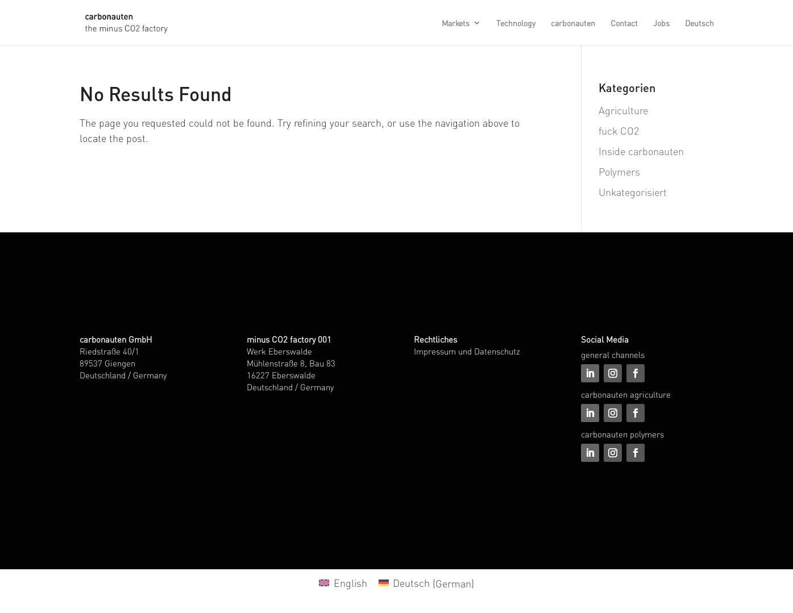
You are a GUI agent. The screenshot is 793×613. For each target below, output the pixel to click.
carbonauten (573, 23)
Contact (624, 23)
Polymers (619, 171)
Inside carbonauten (641, 150)
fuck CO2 (619, 130)
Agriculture (623, 109)
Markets (456, 23)
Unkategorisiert (633, 191)
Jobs (661, 23)
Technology (515, 23)
